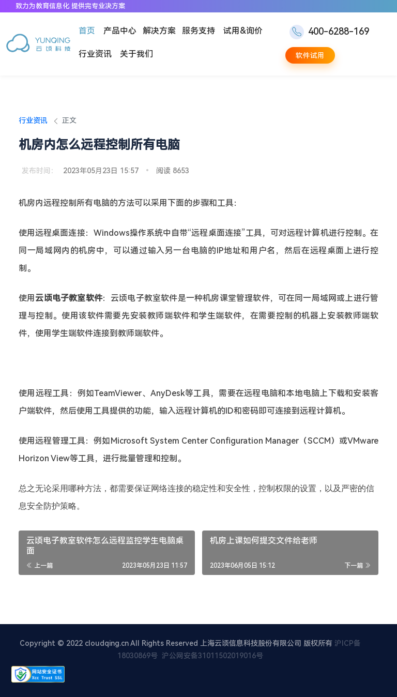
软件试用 (310, 55)
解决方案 (159, 31)
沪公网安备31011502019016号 (212, 655)
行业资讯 (95, 54)
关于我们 (136, 54)
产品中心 (119, 31)
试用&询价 (243, 31)
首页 (87, 31)
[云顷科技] (38, 44)
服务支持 (198, 31)
